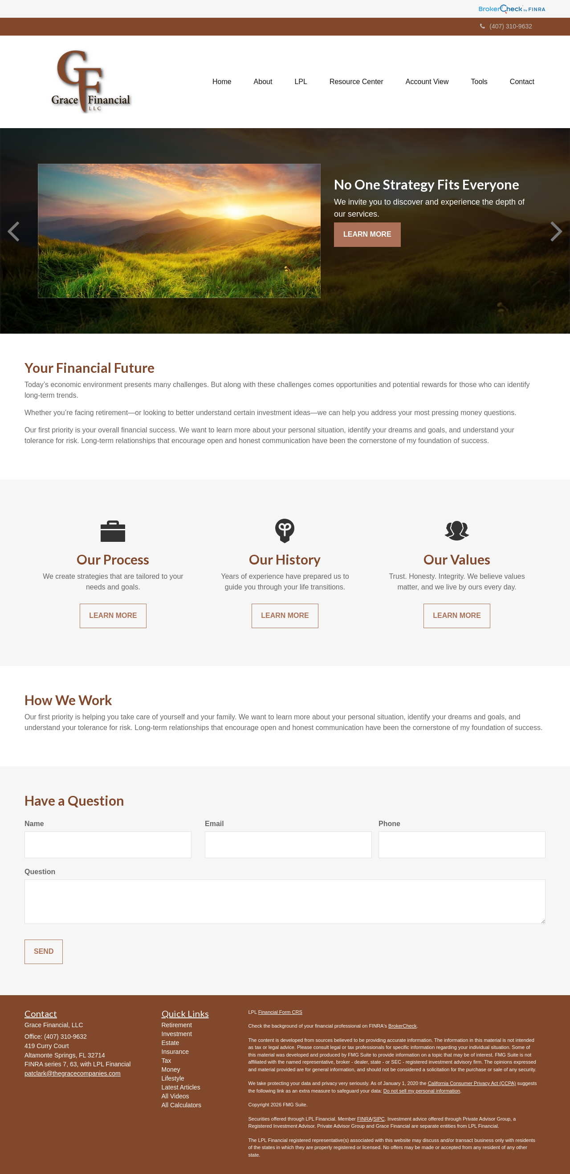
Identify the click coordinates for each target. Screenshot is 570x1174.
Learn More (367, 234)
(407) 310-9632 (506, 26)
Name (34, 823)
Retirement (177, 1025)
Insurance (175, 1051)
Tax (166, 1060)
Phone (389, 823)
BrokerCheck (402, 1026)
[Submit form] (43, 952)
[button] (263, 82)
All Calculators (181, 1105)
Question (39, 871)
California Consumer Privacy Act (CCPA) (472, 1083)
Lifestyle (173, 1078)
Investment (177, 1033)
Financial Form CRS (280, 1012)
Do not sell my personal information (421, 1090)
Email (214, 823)
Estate (170, 1042)
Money (171, 1069)
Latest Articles (181, 1087)
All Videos (175, 1096)
